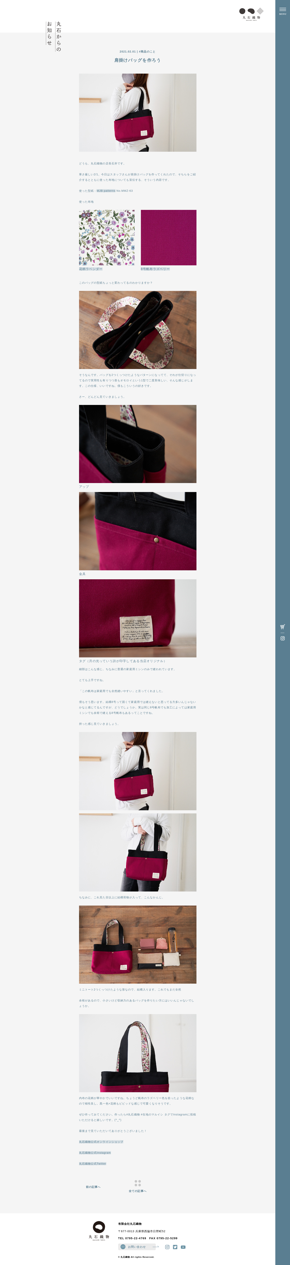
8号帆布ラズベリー (155, 269)
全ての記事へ (138, 1186)
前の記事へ (93, 1186)
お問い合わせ (142, 1246)
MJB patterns (106, 190)
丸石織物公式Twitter (92, 1163)
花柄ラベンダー (91, 269)
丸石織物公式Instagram (95, 1152)
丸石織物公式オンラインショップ (101, 1141)
